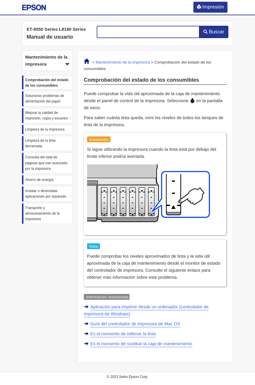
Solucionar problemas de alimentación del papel (44, 98)
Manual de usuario (50, 37)
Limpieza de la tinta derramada (40, 143)
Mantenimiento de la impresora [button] (47, 61)
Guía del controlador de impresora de (135, 323)
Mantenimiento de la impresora (123, 62)
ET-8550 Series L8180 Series (56, 29)
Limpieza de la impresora (44, 129)
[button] (47, 60)
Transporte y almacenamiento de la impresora (42, 213)
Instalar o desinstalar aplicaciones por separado (45, 194)
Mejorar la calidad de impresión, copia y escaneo (46, 115)
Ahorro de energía (39, 180)
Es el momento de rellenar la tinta (123, 333)
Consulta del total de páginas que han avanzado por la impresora (46, 162)
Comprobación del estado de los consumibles (46, 83)
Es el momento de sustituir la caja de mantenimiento (141, 343)
